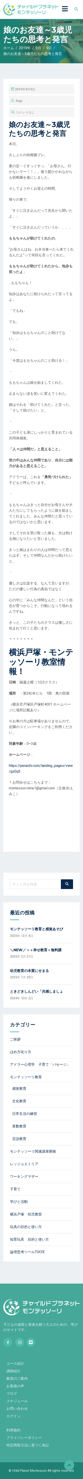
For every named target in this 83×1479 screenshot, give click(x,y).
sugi (19, 101)
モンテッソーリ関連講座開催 (33, 1151)
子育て (15, 1189)
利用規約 (13, 1430)
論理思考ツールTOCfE (27, 1252)
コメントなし (25, 112)
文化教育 (19, 1101)
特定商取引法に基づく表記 (27, 1445)
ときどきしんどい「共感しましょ (36, 991)
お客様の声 (15, 1386)
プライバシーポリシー (24, 1438)
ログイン (13, 1416)
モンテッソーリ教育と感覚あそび (36, 929)
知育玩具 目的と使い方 (29, 1239)
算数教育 (19, 1126)
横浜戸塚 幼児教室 (26, 1214)
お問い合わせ (17, 1408)
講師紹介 (13, 1371)
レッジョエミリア (24, 1164)
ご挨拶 (15, 1039)
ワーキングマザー (24, 1176)
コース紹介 (15, 1363)
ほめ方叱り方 (20, 1052)
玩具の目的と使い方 (26, 1227)
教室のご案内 (17, 1378)
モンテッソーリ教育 (26, 1077)
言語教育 (19, 1139)
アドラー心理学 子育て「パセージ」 (40, 1064)
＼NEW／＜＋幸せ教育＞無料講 (36, 950)
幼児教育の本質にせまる (29, 971)
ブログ (11, 1393)
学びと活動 (19, 1202)
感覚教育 (19, 1088)
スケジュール (17, 1401)
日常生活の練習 (24, 1114)
